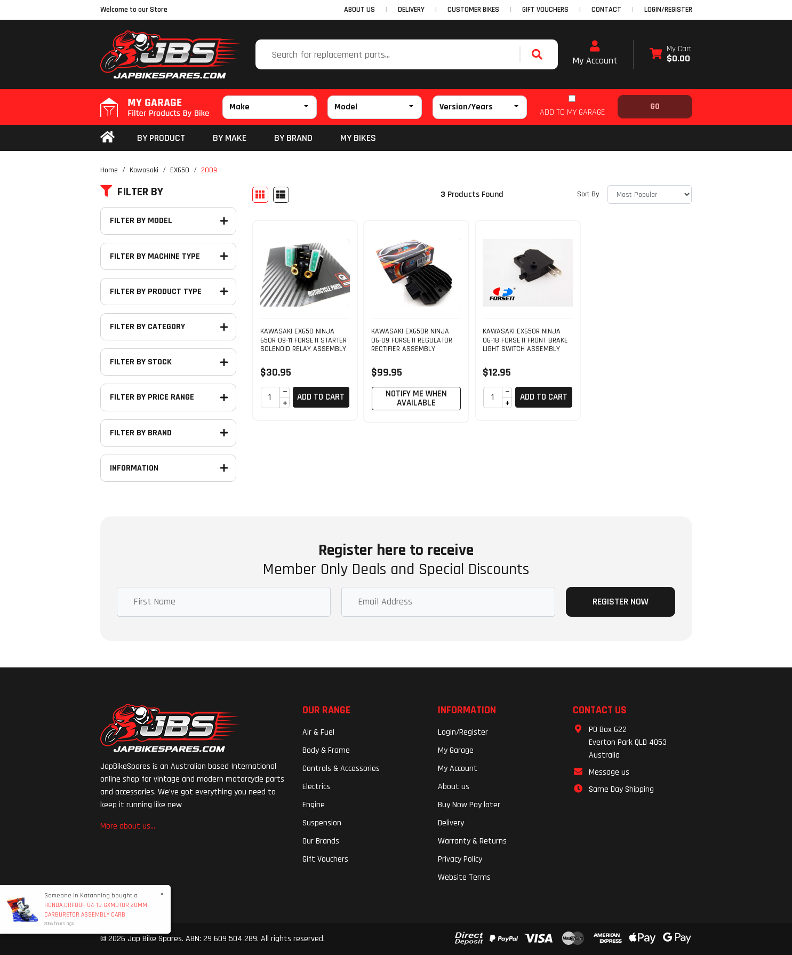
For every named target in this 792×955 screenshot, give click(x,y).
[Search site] (540, 54)
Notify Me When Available (416, 398)
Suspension (321, 823)
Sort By (588, 194)
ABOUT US (359, 9)
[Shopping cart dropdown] (670, 54)
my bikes (358, 138)
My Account (594, 53)
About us (453, 786)
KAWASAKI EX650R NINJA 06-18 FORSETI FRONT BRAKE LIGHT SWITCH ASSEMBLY (525, 340)
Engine (313, 804)
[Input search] (388, 54)
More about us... (127, 826)
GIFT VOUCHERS (545, 9)
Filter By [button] (131, 192)
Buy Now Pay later (469, 804)
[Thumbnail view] (260, 195)
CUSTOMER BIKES (473, 9)
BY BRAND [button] (293, 138)
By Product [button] (161, 138)
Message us (609, 772)
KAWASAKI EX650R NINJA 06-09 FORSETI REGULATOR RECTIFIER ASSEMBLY (411, 340)
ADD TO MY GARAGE (572, 112)
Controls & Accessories (341, 768)
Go (655, 106)
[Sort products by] (649, 194)
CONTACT (606, 9)
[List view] (281, 195)
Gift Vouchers (325, 859)
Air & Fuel (318, 732)
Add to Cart (321, 397)
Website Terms (464, 877)
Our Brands (320, 841)
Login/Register (668, 9)
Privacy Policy (460, 859)
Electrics (316, 786)
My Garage (456, 750)
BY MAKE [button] (229, 138)
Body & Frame (326, 750)
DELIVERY (411, 9)
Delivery (451, 823)
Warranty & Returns (472, 841)
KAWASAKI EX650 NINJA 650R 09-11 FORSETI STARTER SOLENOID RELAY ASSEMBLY (303, 340)
